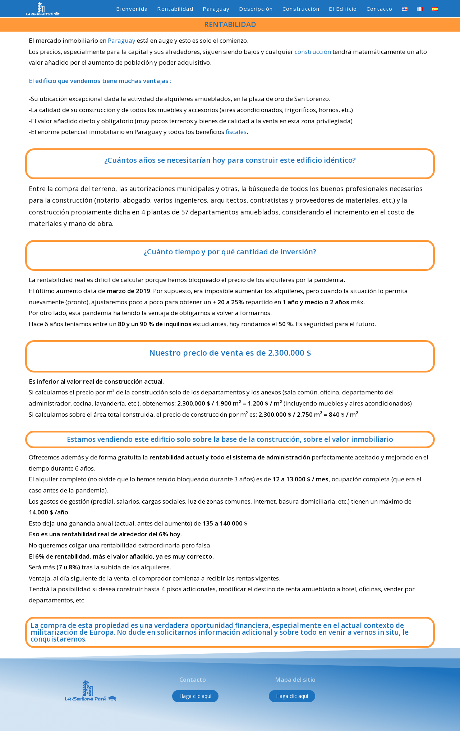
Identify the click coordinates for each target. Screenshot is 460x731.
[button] (195, 696)
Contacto (192, 680)
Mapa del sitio (294, 680)
